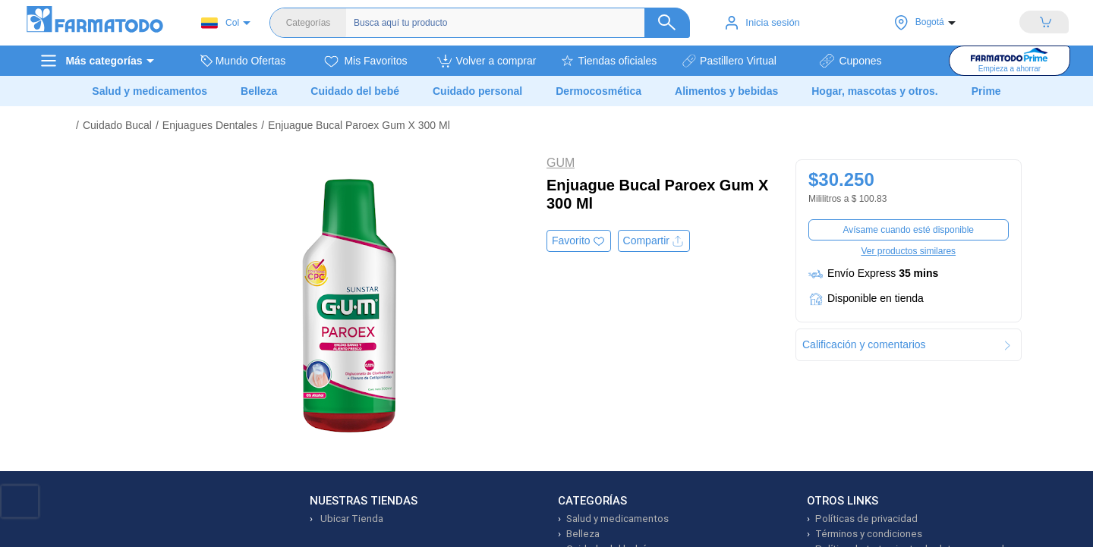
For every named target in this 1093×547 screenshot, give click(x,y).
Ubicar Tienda (350, 518)
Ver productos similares (908, 251)
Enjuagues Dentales (209, 125)
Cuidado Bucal (117, 125)
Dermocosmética (598, 91)
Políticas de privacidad (866, 518)
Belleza (583, 533)
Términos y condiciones (868, 533)
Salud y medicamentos (617, 518)
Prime (986, 91)
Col (220, 23)
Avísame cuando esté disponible (908, 230)
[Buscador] (514, 22)
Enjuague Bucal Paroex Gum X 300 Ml (359, 125)
